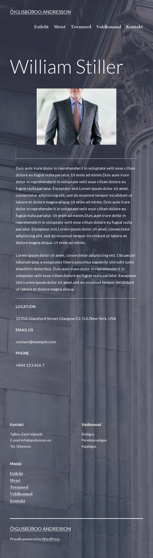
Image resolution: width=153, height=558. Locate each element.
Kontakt (134, 26)
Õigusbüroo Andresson (40, 12)
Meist (60, 26)
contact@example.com (36, 341)
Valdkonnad (108, 26)
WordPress (51, 539)
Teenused (81, 26)
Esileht (41, 26)
